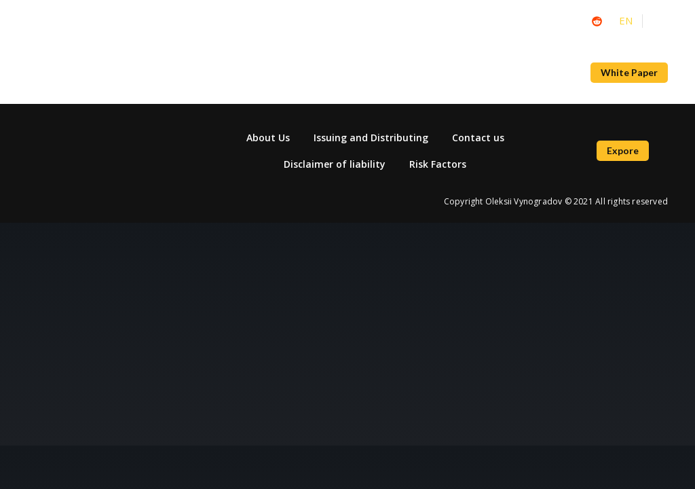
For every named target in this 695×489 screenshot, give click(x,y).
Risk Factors (437, 164)
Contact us (478, 137)
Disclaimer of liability (335, 164)
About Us (555, 73)
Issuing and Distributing (371, 137)
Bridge (494, 73)
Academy (279, 73)
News (337, 73)
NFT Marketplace (414, 73)
